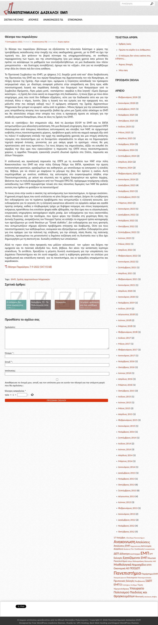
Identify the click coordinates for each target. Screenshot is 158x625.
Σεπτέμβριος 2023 (127, 197)
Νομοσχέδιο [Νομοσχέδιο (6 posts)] (139, 564)
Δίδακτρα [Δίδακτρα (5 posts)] (124, 553)
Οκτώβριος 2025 (126, 120)
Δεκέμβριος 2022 (126, 214)
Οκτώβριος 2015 (126, 390)
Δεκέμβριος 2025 (126, 108)
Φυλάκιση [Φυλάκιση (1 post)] (147, 597)
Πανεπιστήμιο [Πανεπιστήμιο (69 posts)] (127, 573)
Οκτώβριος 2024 (126, 150)
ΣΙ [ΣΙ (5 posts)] (121, 584)
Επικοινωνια (75, 19)
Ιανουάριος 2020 (126, 296)
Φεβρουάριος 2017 (127, 349)
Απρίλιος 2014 (125, 455)
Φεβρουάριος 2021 (127, 279)
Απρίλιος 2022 (125, 249)
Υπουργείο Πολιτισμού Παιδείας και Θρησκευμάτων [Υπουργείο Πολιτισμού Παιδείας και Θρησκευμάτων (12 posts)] (130, 592)
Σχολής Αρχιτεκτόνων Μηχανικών (33, 279)
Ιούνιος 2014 (124, 449)
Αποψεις (33, 19)
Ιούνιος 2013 (124, 502)
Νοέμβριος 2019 (126, 302)
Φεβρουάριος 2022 (127, 255)
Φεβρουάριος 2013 (127, 508)
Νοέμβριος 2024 (126, 144)
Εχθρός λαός (125, 43)
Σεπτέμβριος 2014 (127, 437)
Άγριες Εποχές (126, 64)
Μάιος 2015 (124, 408)
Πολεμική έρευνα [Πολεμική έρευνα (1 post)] (120, 578)
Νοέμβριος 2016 (126, 361)
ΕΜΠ (13, 279)
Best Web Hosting (98, 622)
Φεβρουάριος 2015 (127, 420)
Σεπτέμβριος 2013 (127, 490)
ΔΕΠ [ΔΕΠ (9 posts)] (116, 553)
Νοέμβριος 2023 (126, 191)
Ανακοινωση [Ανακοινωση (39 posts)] (124, 541)
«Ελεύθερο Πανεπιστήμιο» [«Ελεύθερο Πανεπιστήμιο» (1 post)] (135, 538)
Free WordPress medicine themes (48, 622)
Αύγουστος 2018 (126, 314)
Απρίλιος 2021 (125, 273)
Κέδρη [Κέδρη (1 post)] (130, 561)
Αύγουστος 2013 (126, 496)
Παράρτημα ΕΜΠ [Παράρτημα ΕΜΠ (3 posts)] (150, 573)
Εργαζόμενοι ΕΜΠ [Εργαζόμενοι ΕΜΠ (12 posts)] (135, 558)
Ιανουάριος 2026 (126, 103)
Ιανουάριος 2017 (126, 355)
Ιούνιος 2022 (124, 238)
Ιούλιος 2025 (124, 126)
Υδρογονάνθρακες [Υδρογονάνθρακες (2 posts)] (121, 588)
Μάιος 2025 (124, 132)
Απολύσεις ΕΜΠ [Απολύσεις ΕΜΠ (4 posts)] (122, 545)
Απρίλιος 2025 (125, 138)
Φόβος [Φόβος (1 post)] (154, 597)
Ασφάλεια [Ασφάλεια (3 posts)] (118, 548)
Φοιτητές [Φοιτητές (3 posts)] (139, 596)
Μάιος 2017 (124, 343)
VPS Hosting (83, 622)
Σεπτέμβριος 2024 (127, 155)
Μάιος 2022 (124, 243)
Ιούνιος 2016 (124, 373)
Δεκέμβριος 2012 (126, 519)
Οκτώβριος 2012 (126, 531)
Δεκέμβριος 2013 (126, 472)
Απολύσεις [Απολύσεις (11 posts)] (143, 542)
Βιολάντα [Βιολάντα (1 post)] (127, 549)
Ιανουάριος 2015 (126, 425)
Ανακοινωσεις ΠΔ (53, 19)
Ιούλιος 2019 (124, 308)
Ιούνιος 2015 (124, 402)
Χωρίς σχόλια (63, 41)
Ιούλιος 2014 (124, 443)
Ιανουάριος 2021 (126, 285)
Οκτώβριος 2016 (126, 367)
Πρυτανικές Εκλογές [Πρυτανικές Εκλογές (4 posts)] (124, 580)
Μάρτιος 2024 (125, 167)
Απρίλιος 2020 (125, 290)
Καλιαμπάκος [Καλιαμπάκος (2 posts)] (138, 561)
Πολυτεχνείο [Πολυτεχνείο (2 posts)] (132, 577)
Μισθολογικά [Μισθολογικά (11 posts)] (122, 564)
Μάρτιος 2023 (125, 202)
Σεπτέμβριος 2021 (127, 267)
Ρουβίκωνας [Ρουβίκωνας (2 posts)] (140, 581)
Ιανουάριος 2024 (126, 179)
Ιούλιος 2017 (124, 337)
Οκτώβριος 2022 (126, 226)
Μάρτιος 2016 (125, 384)
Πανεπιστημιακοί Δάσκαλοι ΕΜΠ (124, 619)
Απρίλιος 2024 (125, 161)
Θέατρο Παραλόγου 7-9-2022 (23, 266)
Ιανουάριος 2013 (126, 513)
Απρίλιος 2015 (125, 414)
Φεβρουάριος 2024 (127, 173)
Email (8, 365)
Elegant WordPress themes (125, 622)
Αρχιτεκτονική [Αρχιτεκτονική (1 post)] (136, 546)
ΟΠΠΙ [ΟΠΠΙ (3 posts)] (148, 564)
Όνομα (9, 356)
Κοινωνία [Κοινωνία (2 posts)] (148, 561)
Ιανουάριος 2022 (126, 261)
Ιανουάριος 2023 (126, 208)
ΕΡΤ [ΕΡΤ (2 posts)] (151, 554)
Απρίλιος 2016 (125, 378)
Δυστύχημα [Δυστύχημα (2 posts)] (135, 554)
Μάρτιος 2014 (125, 461)
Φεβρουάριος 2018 (127, 332)
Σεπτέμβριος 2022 (127, 232)
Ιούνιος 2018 (124, 320)
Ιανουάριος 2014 (126, 467)
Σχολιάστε (10, 327)
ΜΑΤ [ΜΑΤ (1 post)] (154, 561)
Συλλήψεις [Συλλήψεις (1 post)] (126, 585)
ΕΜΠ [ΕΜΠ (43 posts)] (145, 553)
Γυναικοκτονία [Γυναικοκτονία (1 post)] (149, 549)
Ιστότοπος (10, 374)
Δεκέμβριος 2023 (126, 185)
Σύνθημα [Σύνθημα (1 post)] (134, 585)
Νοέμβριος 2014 (126, 431)
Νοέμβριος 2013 (126, 478)
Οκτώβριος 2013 (126, 484)
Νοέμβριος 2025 (126, 114)
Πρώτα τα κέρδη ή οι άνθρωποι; (135, 49)
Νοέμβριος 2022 (126, 220)
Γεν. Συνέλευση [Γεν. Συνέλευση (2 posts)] (137, 549)
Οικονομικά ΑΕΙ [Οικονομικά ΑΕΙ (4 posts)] (121, 568)
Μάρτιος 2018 (125, 326)
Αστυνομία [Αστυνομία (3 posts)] (146, 545)
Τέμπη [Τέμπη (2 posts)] (140, 585)
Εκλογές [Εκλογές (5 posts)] (118, 557)
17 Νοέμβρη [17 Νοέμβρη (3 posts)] (119, 537)
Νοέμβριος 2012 (126, 525)
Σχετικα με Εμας (14, 19)
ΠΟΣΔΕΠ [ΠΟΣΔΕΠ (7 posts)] (135, 568)
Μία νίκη (123, 70)
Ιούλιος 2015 (124, 396)
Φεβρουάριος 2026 (127, 97)
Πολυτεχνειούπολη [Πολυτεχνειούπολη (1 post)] (144, 578)
